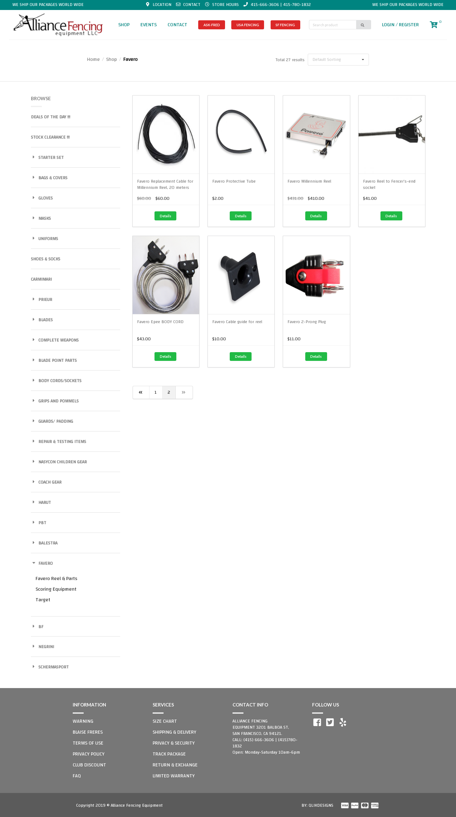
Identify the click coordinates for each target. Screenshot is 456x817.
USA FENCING (248, 25)
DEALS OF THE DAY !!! (50, 117)
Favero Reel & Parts (56, 578)
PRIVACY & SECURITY (174, 743)
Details (165, 216)
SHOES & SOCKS (45, 259)
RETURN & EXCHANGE (175, 765)
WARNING (83, 721)
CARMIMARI (41, 279)
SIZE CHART (165, 721)
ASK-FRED (211, 25)
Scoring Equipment (56, 589)
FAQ (77, 775)
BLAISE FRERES (88, 732)
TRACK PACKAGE (169, 754)
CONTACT (177, 24)
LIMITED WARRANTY (174, 775)
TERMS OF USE (88, 743)
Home (93, 59)
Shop (111, 59)
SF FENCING (285, 25)
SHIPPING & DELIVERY (174, 732)
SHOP (124, 24)
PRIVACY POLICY (89, 754)
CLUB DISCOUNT (89, 765)
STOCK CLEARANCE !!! (50, 137)
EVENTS (148, 24)
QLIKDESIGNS (321, 805)
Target (43, 599)
